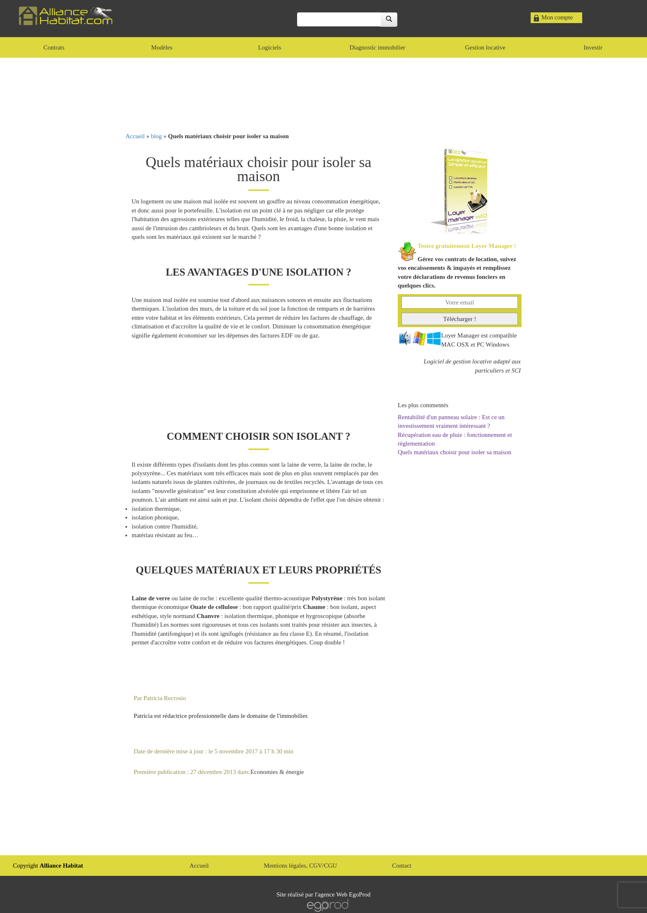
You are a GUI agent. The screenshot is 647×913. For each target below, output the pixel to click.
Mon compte (557, 17)
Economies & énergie (277, 772)
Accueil (135, 136)
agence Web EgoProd (344, 894)
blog (156, 136)
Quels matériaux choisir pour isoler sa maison (454, 452)
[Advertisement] (323, 95)
